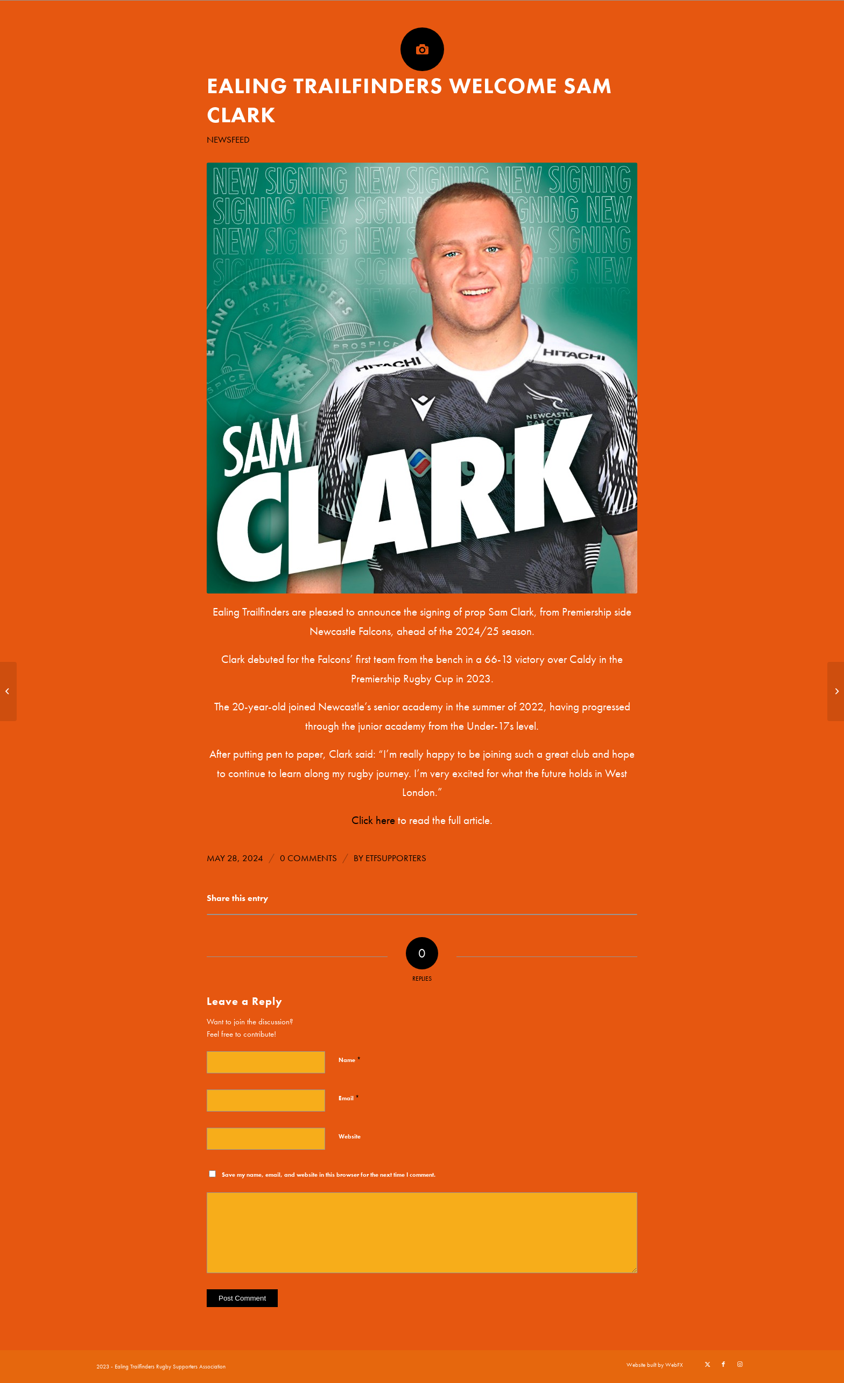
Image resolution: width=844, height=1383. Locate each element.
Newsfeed (228, 139)
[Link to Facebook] (723, 1364)
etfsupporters (395, 858)
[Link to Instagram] (740, 1364)
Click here (373, 820)
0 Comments (308, 858)
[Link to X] (707, 1364)
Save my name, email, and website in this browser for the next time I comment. (328, 1174)
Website (350, 1136)
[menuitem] (652, 1364)
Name (350, 1059)
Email (349, 1097)
